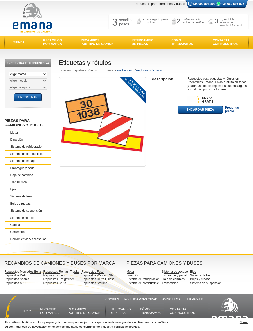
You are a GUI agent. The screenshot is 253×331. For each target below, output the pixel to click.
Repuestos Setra (54, 283)
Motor (14, 132)
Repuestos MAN (16, 283)
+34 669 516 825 (232, 4)
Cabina (15, 225)
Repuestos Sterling (94, 283)
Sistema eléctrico (22, 218)
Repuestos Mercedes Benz (23, 271)
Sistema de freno (22, 196)
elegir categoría (145, 70)
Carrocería (17, 232)
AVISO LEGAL (172, 299)
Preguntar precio (232, 109)
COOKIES (112, 299)
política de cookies (126, 326)
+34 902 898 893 (203, 4)
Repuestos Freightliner (58, 279)
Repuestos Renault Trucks (61, 271)
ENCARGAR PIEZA (200, 109)
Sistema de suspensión (26, 210)
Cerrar (244, 322)
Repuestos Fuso (92, 271)
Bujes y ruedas (20, 203)
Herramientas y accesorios (28, 239)
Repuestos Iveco (54, 275)
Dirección (16, 139)
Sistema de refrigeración (26, 146)
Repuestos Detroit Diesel (98, 279)
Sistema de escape (23, 161)
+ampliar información (231, 25)
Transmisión (18, 182)
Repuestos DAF (15, 275)
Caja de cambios (21, 175)
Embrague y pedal (22, 168)
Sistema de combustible (26, 154)
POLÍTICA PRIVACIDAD (140, 299)
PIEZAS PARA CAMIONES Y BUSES (24, 122)
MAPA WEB (195, 299)
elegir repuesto (125, 70)
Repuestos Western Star (98, 275)
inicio (159, 70)
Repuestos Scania (17, 279)
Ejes (13, 189)
